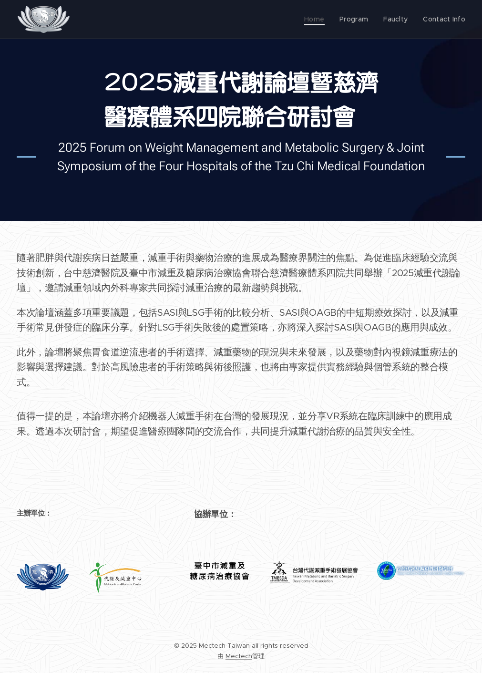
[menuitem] (320, 19)
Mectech (239, 656)
